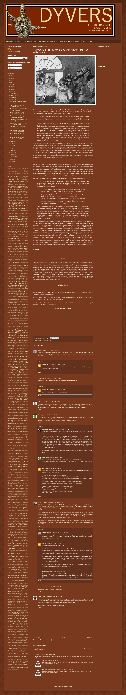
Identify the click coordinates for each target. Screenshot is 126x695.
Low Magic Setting (12, 475)
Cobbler (19, 268)
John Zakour (10, 442)
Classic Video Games (18, 267)
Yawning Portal (12, 665)
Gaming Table (23, 375)
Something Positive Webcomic (15, 593)
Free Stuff (18, 363)
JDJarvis (40, 350)
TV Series (13, 639)
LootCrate (9, 472)
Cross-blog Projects (20, 279)
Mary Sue (10, 485)
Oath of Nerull (15, 516)
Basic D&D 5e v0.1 (13, 216)
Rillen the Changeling (18, 564)
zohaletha (15, 669)
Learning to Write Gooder (13, 458)
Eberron (19, 345)
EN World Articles (16, 350)
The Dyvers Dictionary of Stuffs (48, 41)
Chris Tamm (23, 262)
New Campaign (12, 510)
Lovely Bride (18, 474)
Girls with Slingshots (12, 383)
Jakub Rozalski (23, 426)
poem (17, 540)
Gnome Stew (17, 387)
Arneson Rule (17, 205)
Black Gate (10, 228)
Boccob (21, 241)
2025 (10, 78)
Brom (16, 249)
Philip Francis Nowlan (12, 534)
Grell (16, 395)
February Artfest (19, 356)
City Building (19, 265)
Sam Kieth (14, 580)
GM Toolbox (23, 385)
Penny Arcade (24, 531)
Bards (18, 215)
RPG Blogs (24, 575)
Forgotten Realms (12, 359)
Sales (9, 580)
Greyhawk (22, 395)
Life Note (25, 464)
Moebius (24, 493)
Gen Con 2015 (20, 380)
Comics (18, 272)
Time (9, 634)
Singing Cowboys (13, 590)
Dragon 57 (13, 313)
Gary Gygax (11, 379)
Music (24, 502)
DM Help (14, 309)
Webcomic (18, 650)
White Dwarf (16, 653)
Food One (24, 358)
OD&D (22, 518)
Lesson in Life (11, 459)
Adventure (25, 189)
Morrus (13, 500)
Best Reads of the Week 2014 (19, 223)
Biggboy (24, 226)
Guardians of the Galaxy (13, 406)
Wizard (18, 656)
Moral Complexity (15, 497)
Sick (13, 588)
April (12, 150)
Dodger (9, 312)
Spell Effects (15, 594)
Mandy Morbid (24, 480)
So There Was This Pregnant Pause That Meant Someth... (18, 131)
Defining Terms (13, 302)
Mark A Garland (22, 482)
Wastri (20, 648)
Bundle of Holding (18, 251)
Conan (17, 273)
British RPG (23, 248)
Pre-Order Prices (20, 543)
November (13, 95)
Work (9, 661)
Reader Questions (13, 559)
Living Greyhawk (13, 469)
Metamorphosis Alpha (13, 488)
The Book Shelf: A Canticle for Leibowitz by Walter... (17, 127)
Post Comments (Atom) (46, 640)
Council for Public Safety (20, 276)
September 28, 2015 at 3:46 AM (54, 402)
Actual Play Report (22, 188)
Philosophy (10, 535)
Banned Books (12, 215)
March (12, 152)
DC (27, 299)
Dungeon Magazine (22, 324)
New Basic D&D (12, 508)
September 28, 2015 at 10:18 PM (53, 596)
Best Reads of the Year (15, 226)
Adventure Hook (12, 191)
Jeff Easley (10, 436)
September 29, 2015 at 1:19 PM (57, 571)
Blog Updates (23, 238)
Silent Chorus (18, 588)
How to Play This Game (13, 418)
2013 (10, 161)
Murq (19, 502)
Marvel (24, 483)
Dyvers (44, 364)
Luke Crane (20, 475)
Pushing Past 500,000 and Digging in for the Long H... (17, 113)
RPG (15, 575)
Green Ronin (10, 395)
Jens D (24, 436)
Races (14, 555)
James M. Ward (11, 428)
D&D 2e (24, 283)
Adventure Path (11, 192)
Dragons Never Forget (12, 321)
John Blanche (11, 439)
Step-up (24, 599)
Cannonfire (15, 254)
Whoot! (23, 653)
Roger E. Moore (20, 573)
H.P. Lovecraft (21, 409)
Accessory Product (21, 186)
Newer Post (36, 637)
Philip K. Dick (23, 534)
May (12, 148)
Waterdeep (25, 648)
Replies (41, 361)
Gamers (16, 372)
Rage (9, 556)
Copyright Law (24, 275)
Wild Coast (16, 654)
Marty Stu (19, 483)
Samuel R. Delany (12, 582)
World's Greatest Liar (17, 662)
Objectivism (16, 518)
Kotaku (16, 451)
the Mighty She (22, 624)
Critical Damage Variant (21, 278)
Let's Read (17, 461)
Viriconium (10, 647)
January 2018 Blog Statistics (14, 432)
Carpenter (24, 256)
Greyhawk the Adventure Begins (17, 401)
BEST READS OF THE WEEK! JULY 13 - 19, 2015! (18, 138)
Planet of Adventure (18, 537)
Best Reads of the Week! (13, 41)
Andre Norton (21, 200)
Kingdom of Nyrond (14, 450)
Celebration (10, 259)
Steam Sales (20, 598)
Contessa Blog (23, 273)
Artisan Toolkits (11, 208)
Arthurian (24, 207)
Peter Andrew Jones (22, 532)
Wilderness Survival (12, 656)
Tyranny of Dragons (12, 640)
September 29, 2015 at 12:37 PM (53, 457)
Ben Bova (22, 216)
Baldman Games (24, 213)
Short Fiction (21, 587)
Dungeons (18, 328)
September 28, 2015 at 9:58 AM (55, 502)
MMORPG (10, 493)
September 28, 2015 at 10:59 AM (53, 587)
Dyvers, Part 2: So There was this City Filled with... (18, 109)
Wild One (23, 654)
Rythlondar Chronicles (12, 578)
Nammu (20, 505)
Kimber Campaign (13, 448)
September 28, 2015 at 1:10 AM (51, 350)
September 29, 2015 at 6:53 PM (57, 389)
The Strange (14, 629)
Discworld (9, 307)
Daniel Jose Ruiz (15, 293)
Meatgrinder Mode (24, 486)
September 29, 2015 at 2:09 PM (53, 468)
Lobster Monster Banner (20, 470)
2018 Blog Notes (14, 176)
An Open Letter (24, 199)
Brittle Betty (10, 249)
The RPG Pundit (20, 628)
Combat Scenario (17, 270)
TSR (25, 637)
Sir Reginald (21, 590)
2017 (10, 87)
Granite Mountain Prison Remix (15, 391)
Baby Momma (15, 213)
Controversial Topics (12, 275)
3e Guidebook (20, 181)
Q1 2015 (15, 551)
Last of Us (25, 453)
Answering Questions (14, 204)
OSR (9, 524)
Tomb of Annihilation (21, 635)
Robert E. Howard (16, 569)
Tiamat (18, 632)
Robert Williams (24, 570)
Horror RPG (10, 417)
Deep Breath (25, 301)
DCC (10, 301)
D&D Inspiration (11, 291)
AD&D (11, 189)
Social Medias (25, 591)
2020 (10, 80)
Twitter (24, 639)
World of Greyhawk (17, 661)
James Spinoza (22, 429)
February (13, 154)
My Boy (18, 504)
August (12, 141)
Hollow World (17, 415)
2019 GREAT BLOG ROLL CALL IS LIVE (45, 654)
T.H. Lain (19, 609)
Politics (9, 542)
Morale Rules (11, 499)
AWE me (16, 210)
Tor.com (9, 637)
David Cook (19, 298)
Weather (11, 650)
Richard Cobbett (22, 562)
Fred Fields (20, 361)
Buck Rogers (10, 251)
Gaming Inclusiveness (21, 374)
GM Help (16, 385)
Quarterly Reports (22, 551)
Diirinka (24, 305)
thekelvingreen (42, 402)
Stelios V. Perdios (16, 599)
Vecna (25, 642)
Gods (24, 387)
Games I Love (23, 372)
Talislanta (24, 610)
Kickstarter (17, 447)
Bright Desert (15, 248)
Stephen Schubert (11, 601)
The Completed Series (29, 41)
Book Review (18, 246)
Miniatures (23, 489)
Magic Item (19, 478)
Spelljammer (23, 594)
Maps (10, 482)
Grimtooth (9, 404)
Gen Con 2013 (12, 380)
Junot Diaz (19, 444)
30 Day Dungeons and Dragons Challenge (18, 179)
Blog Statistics (16, 236)
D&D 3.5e (22, 285)
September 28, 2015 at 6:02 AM (49, 415)
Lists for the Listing (23, 467)
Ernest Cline (11, 351)
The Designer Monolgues (19, 615)
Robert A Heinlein (12, 567)
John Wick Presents (21, 440)
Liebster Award (17, 464)
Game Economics (13, 369)
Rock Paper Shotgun (22, 572)
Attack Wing (10, 210)
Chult (14, 265)
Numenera (22, 515)
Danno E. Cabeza (42, 502)
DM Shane (20, 309)
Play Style (13, 539)
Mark (39, 415)
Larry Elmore (18, 453)
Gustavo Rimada (12, 409)
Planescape (10, 537)
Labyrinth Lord (10, 453)
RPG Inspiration (14, 577)
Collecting (24, 268)
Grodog (23, 404)
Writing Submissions (19, 664)
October (13, 97)
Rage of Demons (15, 556)
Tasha (9, 612)
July (12, 143)
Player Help (19, 539)
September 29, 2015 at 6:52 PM (57, 364)
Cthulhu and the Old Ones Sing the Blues (18, 281)
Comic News (11, 271)
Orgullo (24, 523)
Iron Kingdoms (20, 423)
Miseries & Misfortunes (21, 491)
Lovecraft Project (17, 472)
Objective (24, 516)
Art (24, 205)
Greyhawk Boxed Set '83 (21, 396)
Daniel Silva (23, 293)
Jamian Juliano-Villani (21, 431)
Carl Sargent (16, 256)
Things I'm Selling (22, 629)
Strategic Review (20, 601)
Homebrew (24, 415)
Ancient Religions (12, 200)
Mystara (24, 504)
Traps (14, 637)
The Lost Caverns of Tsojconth (15, 623)
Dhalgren (19, 304)
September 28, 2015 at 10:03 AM (60, 532)
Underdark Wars (21, 640)
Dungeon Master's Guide (14, 326)
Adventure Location (22, 191)
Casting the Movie (18, 257)
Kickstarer (10, 447)
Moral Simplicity (24, 497)
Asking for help (21, 208)
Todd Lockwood (21, 634)
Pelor (18, 531)
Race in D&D (40, 340)
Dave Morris (11, 298)
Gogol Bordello (16, 388)
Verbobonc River (11, 643)
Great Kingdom (23, 393)
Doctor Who (23, 310)
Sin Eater (25, 588)
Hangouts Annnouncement (16, 410)
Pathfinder (25, 526)
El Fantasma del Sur (18, 346)
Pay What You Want (20, 529)
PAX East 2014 (23, 527)
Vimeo (24, 645)
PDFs (14, 531)
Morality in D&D (19, 499)
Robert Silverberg (15, 570)
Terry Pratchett (21, 612)
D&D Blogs (21, 288)
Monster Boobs (19, 494)
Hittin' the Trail (10, 415)
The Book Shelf (16, 613)
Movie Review (20, 500)
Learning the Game (21, 456)
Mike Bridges (23, 488)
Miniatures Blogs (11, 491)
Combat (9, 270)
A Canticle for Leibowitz (19, 184)
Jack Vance (15, 426)
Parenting (19, 526)
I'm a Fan (10, 420)
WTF (26, 664)
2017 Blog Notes (17, 170)
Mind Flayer (17, 489)
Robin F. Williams (12, 572)
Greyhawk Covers (13, 398)
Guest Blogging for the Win (21, 407)
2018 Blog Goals (24, 174)
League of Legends (11, 456)
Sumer (19, 604)
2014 (10, 159)
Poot (20, 542)
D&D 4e (16, 286)
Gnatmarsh (10, 387)
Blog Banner (20, 231)
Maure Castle (15, 486)
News (21, 512)
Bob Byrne (15, 241)
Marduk (15, 482)
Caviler (24, 257)
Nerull (13, 507)
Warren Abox (41, 596)
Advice (18, 192)
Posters (9, 543)
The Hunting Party (12, 621)
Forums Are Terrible (23, 359)
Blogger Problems (11, 240)
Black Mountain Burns (19, 228)
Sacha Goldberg (22, 578)
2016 (10, 89)
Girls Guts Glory (23, 382)
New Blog (19, 508)
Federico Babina (11, 358)
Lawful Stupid (12, 455)
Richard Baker (15, 562)
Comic (24, 270)
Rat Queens (15, 558)
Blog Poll (11, 234)
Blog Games (17, 232)
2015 (10, 91)
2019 (10, 82)
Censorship (17, 259)
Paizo (24, 524)
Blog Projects (18, 234)
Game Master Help (14, 371)
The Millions (10, 626)
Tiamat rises (23, 632)
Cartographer (10, 257)
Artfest (9, 207)
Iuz (27, 423)
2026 (10, 76)
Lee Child (24, 458)
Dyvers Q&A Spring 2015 (22, 343)
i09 (15, 420)
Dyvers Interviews (11, 343)
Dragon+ (18, 316)
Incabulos (26, 421)
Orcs (20, 523)
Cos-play (11, 276)
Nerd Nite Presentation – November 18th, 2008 (58, 303)
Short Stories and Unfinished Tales (70, 41)
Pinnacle (24, 535)
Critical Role (10, 279)
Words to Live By (22, 659)
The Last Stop (22, 621)
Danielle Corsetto (11, 294)
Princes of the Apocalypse (19, 546)
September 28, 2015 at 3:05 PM (61, 429)
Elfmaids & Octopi (15, 348)
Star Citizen (19, 596)
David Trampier (15, 299)
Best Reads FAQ (16, 218)
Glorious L (10, 385)
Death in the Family (17, 301)
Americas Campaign (13, 199)
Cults (10, 283)
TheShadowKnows (47, 429)
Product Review (23, 548)
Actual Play (10, 188)
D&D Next (19, 291)
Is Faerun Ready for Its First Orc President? (59, 292)
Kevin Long (15, 445)
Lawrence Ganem (22, 455)
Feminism (18, 358)
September (13, 99)
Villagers (19, 645)
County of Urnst (11, 278)
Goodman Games (24, 388)
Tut (8, 639)
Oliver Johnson (16, 521)
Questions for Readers (13, 553)
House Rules (17, 417)
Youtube (19, 667)
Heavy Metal (14, 412)
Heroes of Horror (16, 414)
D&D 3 (9, 285)
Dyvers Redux (12, 345)
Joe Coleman (17, 437)
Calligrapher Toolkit (17, 252)
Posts (11, 65)
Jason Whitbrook (16, 434)
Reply (39, 358)
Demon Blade (23, 302)
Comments (12, 68)
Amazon (26, 197)
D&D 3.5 (14, 285)
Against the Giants (12, 194)
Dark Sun (19, 294)
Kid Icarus (25, 447)
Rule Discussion (23, 577)
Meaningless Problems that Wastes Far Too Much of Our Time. (58, 669)
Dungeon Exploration (12, 324)
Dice (24, 304)
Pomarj (14, 542)
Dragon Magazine (22, 313)
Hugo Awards (23, 418)
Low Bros (26, 474)
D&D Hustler (23, 290)
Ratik (21, 558)
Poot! (25, 542)
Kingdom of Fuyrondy (23, 448)
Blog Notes (25, 232)
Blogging (18, 240)
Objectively (10, 518)
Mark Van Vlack (11, 483)
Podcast (13, 540)
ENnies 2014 (25, 350)
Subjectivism (23, 602)
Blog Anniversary (20, 229)
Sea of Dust (20, 583)
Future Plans (25, 367)
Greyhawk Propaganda (22, 399)
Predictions (10, 545)
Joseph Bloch (11, 444)
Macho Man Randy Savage (19, 477)
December (13, 93)
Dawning (23, 299)
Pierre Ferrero (17, 535)
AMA (13, 197)
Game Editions (22, 369)
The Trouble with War (39, 645)
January (13, 156)
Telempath (14, 612)
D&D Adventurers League (13, 288)
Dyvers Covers (23, 342)
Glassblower (22, 383)
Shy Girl (9, 588)
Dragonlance (25, 316)
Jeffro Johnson (18, 436)
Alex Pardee (14, 195)
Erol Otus (19, 351)
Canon (21, 254)
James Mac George (21, 428)
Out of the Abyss (16, 524)
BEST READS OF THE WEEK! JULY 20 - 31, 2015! (18, 134)
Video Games (11, 645)
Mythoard (9, 505)
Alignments (20, 195)
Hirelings (24, 414)
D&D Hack (17, 290)
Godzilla (9, 388)
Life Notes (12, 466)
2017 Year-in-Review (14, 174)
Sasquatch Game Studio (23, 582)
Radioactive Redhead (21, 555)
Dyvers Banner (16, 342)
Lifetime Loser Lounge (12, 467)
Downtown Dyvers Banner (17, 312)
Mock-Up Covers (17, 493)
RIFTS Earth (10, 564)
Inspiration (11, 423)
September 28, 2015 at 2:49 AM (53, 378)
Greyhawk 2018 (11, 396)
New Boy (25, 508)
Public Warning (20, 550)
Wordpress (14, 659)
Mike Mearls (10, 489)
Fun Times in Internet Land (17, 366)
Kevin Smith (23, 445)
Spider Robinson (11, 596)
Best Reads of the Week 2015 (18, 224)
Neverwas (18, 507)
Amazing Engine (19, 197)
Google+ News (12, 390)
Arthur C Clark (18, 207)
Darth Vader (15, 296)
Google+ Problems (22, 390)
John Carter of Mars (20, 439)
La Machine (23, 451)
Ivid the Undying (12, 425)
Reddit (13, 561)
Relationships (19, 561)
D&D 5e (22, 287)
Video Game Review (21, 643)
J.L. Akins (20, 425)
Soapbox (16, 591)
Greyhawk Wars (11, 402)
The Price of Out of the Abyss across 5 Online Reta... (17, 116)
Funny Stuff (14, 367)
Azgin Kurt (10, 211)
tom (43, 468)
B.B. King (16, 211)
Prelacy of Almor (18, 545)
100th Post (10, 168)
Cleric (26, 267)
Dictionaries (10, 305)
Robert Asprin (20, 567)
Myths (15, 505)
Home (63, 637)
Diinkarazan (17, 305)
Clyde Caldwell (12, 268)
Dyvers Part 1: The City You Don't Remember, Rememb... (18, 123)
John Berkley (25, 437)
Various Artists (19, 642)
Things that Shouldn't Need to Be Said (15, 631)
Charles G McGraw (18, 260)
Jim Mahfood (10, 437)
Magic (14, 478)
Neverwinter (25, 507)
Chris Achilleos (15, 262)
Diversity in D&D (17, 307)
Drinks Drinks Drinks (23, 321)
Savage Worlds (12, 583)
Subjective (17, 602)
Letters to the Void (17, 462)
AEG (24, 192)
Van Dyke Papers (48, 340)
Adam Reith (19, 189)
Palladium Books (11, 526)
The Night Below (19, 626)
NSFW (16, 515)
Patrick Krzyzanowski (13, 527)
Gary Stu (18, 379)
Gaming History (11, 374)
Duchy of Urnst (22, 323)
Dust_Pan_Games (17, 338)
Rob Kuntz (23, 566)
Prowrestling (12, 550)
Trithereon (20, 637)
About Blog (87, 41)
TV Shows (19, 639)
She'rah (13, 586)
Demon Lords (11, 304)
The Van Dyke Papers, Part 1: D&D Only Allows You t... (17, 106)
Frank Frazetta (12, 361)
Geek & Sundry (24, 379)
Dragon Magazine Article (14, 315)
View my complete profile (14, 51)
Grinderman (17, 404)
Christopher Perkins (13, 264)
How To (24, 417)
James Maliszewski (12, 429)
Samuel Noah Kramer (23, 580)
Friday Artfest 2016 (19, 364)
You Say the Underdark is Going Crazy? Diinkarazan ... (18, 102)
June (12, 145)
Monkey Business (11, 494)
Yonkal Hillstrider (11, 667)
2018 (10, 84)
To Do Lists (14, 634)
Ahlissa (19, 194)
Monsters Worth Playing (18, 496)
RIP (25, 564)
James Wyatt (11, 431)
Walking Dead (16, 647)
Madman (9, 478)
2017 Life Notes (16, 173)
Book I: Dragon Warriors (19, 243)
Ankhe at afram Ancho (19, 202)
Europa (16, 353)
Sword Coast (17, 605)
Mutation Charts (11, 504)
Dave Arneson (22, 296)
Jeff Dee (24, 434)
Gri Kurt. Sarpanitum (21, 402)
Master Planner (19, 485)
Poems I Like (23, 540)
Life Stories (21, 466)
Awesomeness (23, 210)
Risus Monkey (11, 566)
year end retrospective (21, 665)
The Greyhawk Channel (20, 620)
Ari (11, 205)
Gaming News (12, 376)
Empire (22, 348)
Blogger (70, 686)
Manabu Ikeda (16, 480)
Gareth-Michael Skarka (21, 377)
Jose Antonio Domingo (21, 442)
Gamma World (11, 377)
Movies (14, 502)
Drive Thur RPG (13, 323)
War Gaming (13, 648)
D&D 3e (10, 287)
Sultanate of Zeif (11, 604)
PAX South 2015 (11, 529)
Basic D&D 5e (24, 215)
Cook (18, 275)
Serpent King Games (17, 585)
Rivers (17, 566)
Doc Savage (15, 310)
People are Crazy (12, 532)
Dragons (11, 318)
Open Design (14, 523)
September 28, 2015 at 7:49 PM (53, 543)
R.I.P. (22, 553)
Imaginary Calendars (18, 421)
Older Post (89, 637)
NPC (21, 513)
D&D (15, 283)
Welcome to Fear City (18, 651)
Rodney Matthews (11, 573)
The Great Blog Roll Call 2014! (50, 660)
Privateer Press (11, 548)
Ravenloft (26, 558)
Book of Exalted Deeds (13, 245)
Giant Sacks (15, 382)
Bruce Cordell (23, 249)
